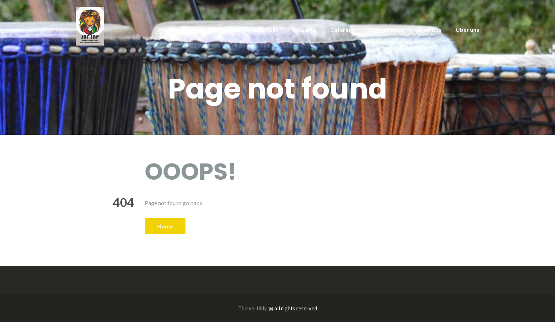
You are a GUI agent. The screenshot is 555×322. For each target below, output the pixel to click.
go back (192, 202)
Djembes (429, 29)
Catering (341, 29)
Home (165, 226)
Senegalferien (385, 29)
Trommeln (263, 29)
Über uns (467, 29)
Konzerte (303, 29)
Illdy (262, 308)
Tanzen (226, 29)
